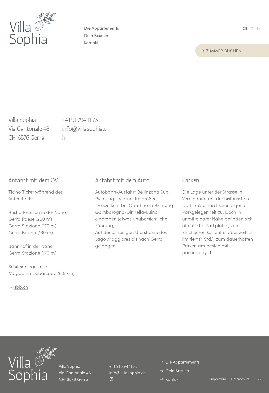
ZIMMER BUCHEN (223, 50)
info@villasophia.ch (127, 372)
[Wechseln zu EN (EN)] (258, 28)
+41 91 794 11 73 (80, 119)
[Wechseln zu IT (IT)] (251, 28)
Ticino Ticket (21, 192)
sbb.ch (21, 287)
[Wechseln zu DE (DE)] (245, 28)
